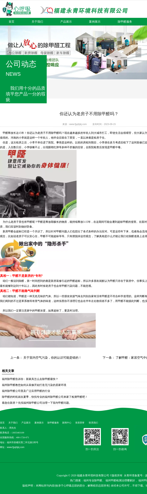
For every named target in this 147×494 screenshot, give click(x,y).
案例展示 (94, 21)
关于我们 (37, 21)
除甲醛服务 (125, 21)
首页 (11, 21)
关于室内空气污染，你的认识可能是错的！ (52, 357)
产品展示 (66, 21)
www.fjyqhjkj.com (78, 124)
